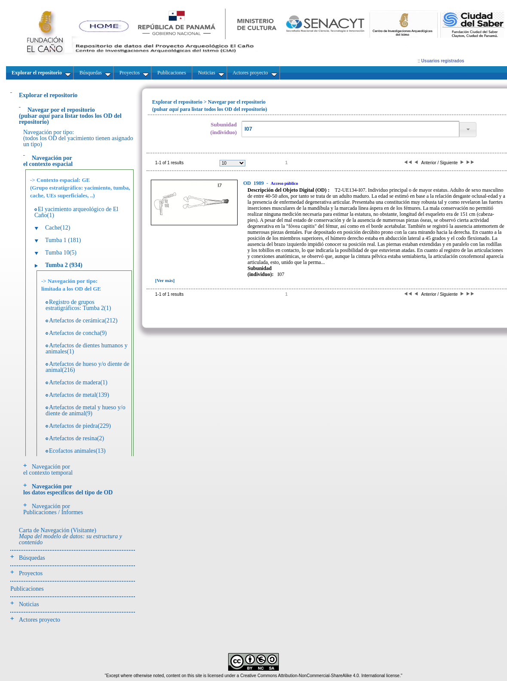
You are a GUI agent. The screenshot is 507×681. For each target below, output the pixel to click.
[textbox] (350, 129)
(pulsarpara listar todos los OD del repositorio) (70, 116)
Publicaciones (27, 589)
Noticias (29, 604)
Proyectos (31, 573)
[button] (467, 129)
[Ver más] (165, 280)
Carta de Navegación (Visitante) (70, 536)
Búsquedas (32, 558)
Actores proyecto (39, 620)
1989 (254, 183)
